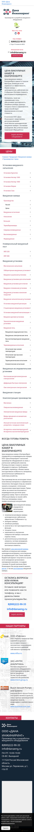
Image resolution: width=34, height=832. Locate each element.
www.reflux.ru (16, 653)
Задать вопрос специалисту (17, 136)
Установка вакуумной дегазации (15, 304)
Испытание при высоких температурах (14, 356)
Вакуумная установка (12, 261)
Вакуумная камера (11, 195)
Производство (9, 201)
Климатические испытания (14, 364)
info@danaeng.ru (18, 52)
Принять (5, 828)
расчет (4, 569)
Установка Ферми (10, 186)
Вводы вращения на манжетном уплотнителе (15, 417)
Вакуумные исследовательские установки (17, 370)
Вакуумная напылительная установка (17, 299)
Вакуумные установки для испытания (17, 279)
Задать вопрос (17, 614)
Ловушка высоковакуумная (13, 407)
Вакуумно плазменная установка (15, 288)
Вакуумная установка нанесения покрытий (15, 294)
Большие (7, 221)
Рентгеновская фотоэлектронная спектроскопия (15, 377)
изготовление (18, 569)
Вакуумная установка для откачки (16, 284)
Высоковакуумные (10, 234)
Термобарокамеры (10, 225)
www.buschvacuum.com (20, 706)
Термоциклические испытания (16, 360)
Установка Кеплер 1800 (12, 182)
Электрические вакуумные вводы (15, 412)
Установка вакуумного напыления (13, 166)
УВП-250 (7, 252)
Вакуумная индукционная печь (16, 332)
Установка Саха (9, 191)
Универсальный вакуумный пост (15, 245)
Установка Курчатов (11, 173)
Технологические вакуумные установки (14, 322)
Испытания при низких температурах (13, 350)
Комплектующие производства (17, 398)
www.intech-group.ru (19, 680)
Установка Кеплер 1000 (12, 177)
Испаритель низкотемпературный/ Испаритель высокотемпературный (16, 430)
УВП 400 (6, 256)
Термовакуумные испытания (14, 345)
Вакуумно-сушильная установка (15, 275)
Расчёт (7, 205)
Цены (7, 208)
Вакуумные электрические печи (16, 335)
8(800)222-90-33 (17, 604)
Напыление (8, 217)
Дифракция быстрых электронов (15, 383)
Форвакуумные (9, 239)
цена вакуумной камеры (19, 549)
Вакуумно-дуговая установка (14, 317)
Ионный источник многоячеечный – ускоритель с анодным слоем (16, 424)
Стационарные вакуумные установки (17, 308)
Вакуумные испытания (12, 212)
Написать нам (17, 55)
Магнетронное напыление (13, 266)
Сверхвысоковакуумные (12, 230)
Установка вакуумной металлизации (16, 312)
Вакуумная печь (9, 328)
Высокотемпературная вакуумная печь (17, 340)
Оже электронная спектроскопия (15, 387)
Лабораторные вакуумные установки (17, 270)
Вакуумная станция (12, 392)
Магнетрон (7, 403)
